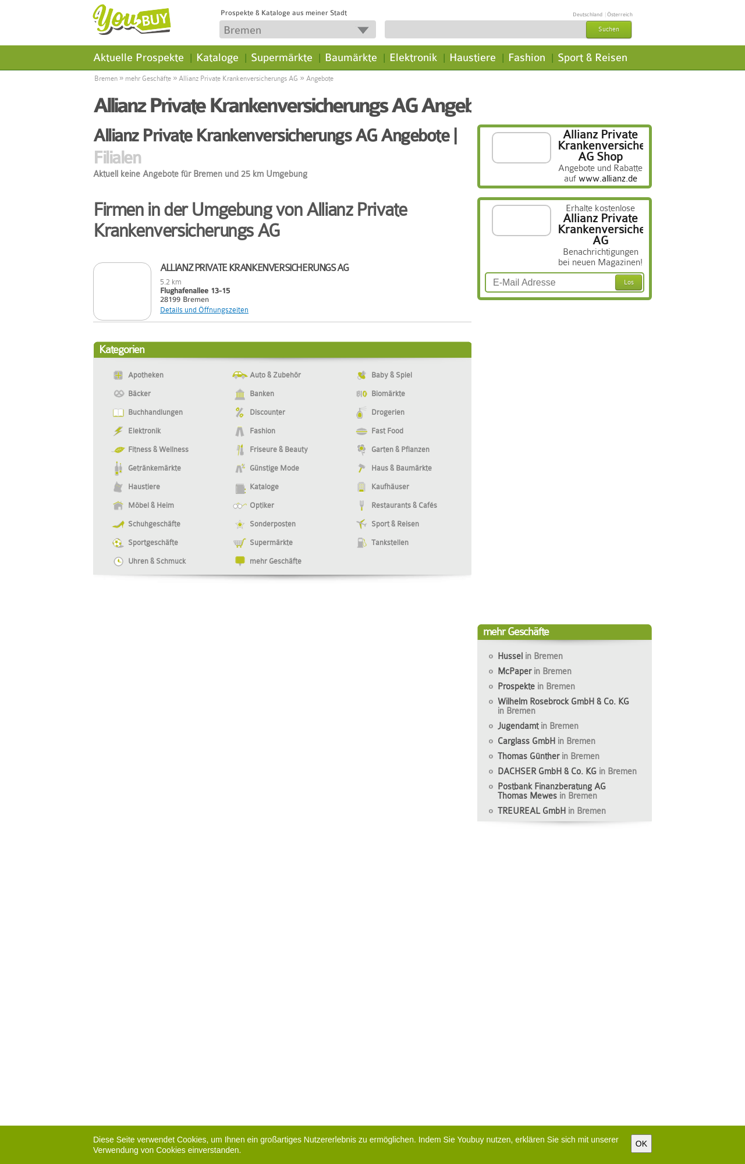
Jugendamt (538, 726)
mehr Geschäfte (148, 78)
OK (641, 1143)
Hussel (530, 656)
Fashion (526, 57)
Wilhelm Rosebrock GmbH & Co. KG (563, 706)
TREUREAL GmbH (552, 811)
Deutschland (587, 14)
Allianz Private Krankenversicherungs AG (238, 78)
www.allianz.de (608, 178)
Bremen (106, 78)
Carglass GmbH (546, 741)
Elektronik (413, 57)
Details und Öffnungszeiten (204, 309)
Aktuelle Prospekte (138, 57)
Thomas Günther (548, 756)
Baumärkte (351, 57)
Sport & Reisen (592, 57)
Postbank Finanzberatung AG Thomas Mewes (552, 791)
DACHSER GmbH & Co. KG (567, 771)
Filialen (116, 158)
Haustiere (472, 57)
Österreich (620, 14)
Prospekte (536, 686)
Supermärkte (282, 57)
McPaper (535, 671)
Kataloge (217, 57)
